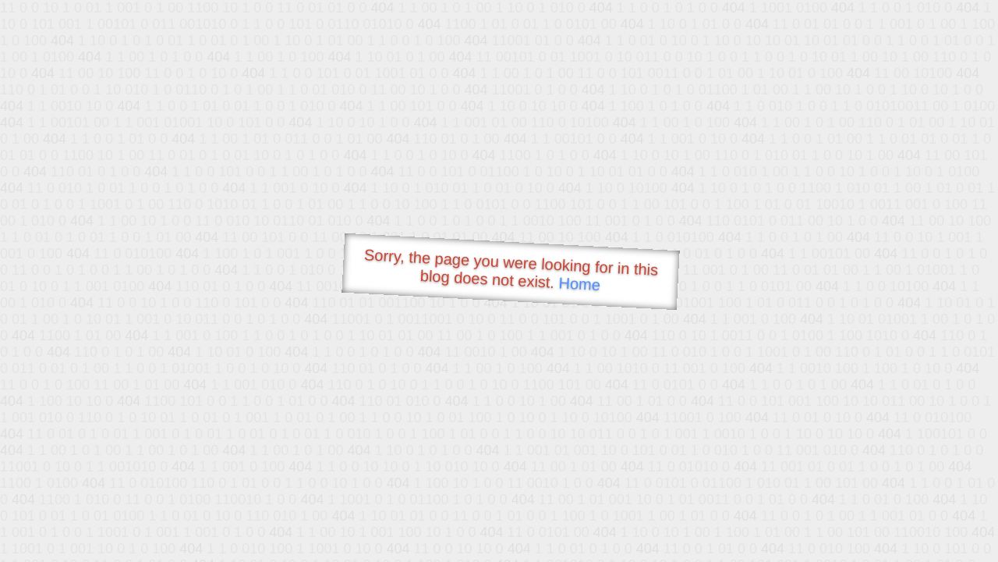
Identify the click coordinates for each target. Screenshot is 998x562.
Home (579, 283)
